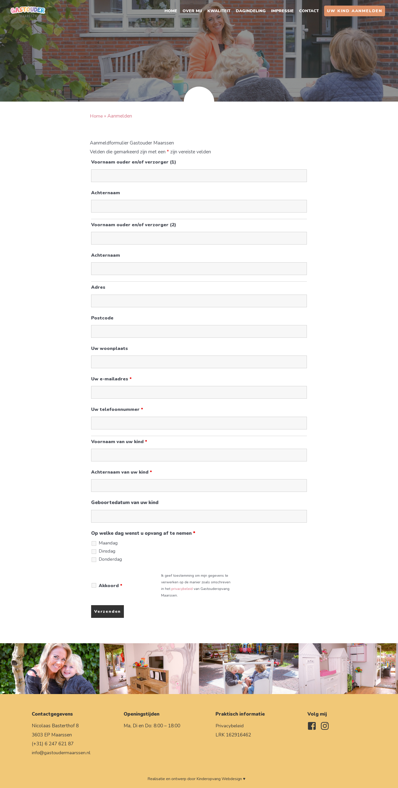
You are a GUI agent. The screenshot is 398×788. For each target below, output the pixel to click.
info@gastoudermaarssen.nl (61, 752)
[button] (354, 11)
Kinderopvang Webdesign (219, 779)
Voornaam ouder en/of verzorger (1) (133, 162)
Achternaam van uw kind (121, 472)
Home (96, 116)
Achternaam (105, 193)
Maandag (108, 542)
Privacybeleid (229, 725)
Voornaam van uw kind (119, 442)
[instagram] (326, 725)
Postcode (102, 318)
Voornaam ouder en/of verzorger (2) (133, 225)
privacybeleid (182, 588)
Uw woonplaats (109, 348)
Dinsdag (107, 551)
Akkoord (110, 585)
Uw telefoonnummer (117, 409)
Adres (98, 287)
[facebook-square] (313, 725)
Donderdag (110, 559)
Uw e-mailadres (111, 379)
